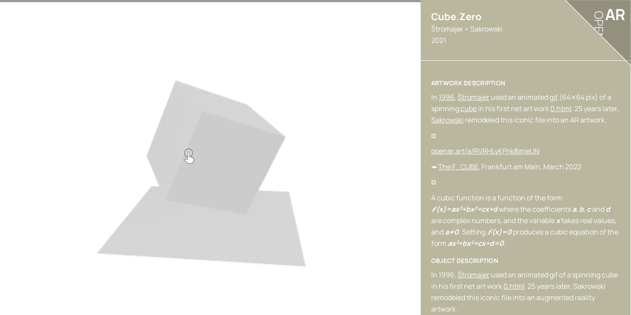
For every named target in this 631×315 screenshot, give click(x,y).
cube (469, 108)
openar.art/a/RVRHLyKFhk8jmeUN (485, 151)
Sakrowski (447, 120)
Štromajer (473, 97)
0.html (560, 108)
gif (553, 97)
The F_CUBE (458, 167)
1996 (446, 97)
